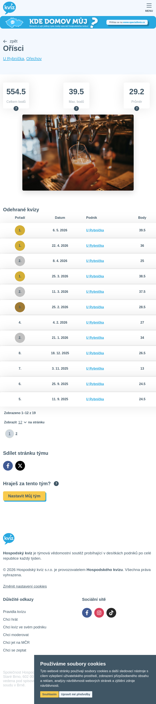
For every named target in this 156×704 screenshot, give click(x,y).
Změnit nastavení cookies (25, 587)
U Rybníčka (13, 59)
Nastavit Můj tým (24, 496)
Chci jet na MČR (16, 643)
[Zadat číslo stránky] (10, 434)
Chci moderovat (16, 635)
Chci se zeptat (14, 651)
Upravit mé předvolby (75, 694)
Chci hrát (10, 620)
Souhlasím (49, 694)
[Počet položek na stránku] (24, 423)
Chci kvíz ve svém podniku (24, 628)
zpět (10, 41)
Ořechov (34, 59)
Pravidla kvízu (14, 612)
